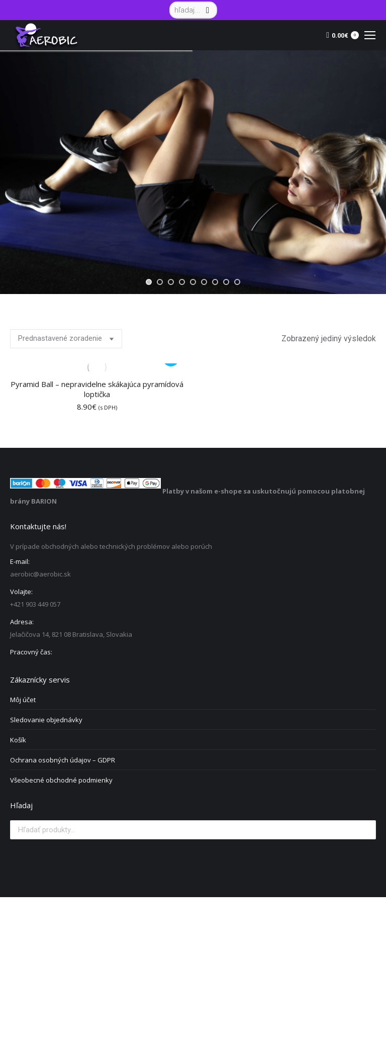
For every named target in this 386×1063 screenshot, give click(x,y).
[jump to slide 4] (182, 282)
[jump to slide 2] (160, 282)
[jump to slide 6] (204, 282)
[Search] (193, 10)
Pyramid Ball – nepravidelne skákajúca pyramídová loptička (97, 389)
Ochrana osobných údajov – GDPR (62, 759)
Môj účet (23, 699)
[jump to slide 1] (149, 282)
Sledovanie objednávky (46, 719)
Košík (18, 739)
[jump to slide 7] (215, 282)
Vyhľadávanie (365, 829)
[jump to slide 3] (171, 282)
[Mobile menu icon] (370, 35)
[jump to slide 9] (237, 282)
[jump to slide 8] (226, 282)
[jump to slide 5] (193, 282)
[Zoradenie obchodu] (66, 338)
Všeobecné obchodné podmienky (61, 780)
